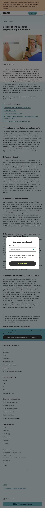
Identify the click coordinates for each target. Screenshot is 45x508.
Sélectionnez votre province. (18, 246)
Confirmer (22, 263)
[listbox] (22, 249)
